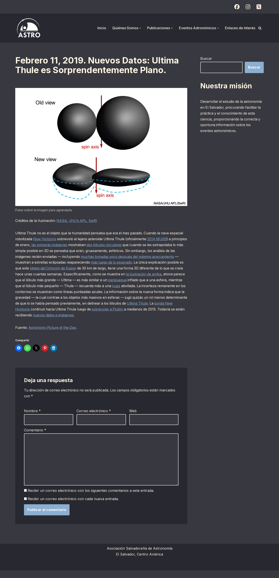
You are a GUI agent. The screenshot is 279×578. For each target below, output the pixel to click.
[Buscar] (260, 28)
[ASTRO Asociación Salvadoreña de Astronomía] (28, 28)
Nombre (32, 418)
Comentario (35, 438)
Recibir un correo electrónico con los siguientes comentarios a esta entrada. (91, 498)
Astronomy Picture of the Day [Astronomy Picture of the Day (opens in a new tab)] (53, 335)
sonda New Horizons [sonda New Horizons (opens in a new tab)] (130, 310)
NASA (63, 221)
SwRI (95, 221)
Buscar (206, 58)
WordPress (69, 572)
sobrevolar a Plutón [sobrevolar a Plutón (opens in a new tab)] (57, 316)
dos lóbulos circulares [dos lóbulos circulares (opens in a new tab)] (140, 245)
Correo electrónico (94, 418)
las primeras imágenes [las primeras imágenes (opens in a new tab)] (83, 245)
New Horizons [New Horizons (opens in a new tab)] (60, 239)
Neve (19, 572)
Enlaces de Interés (240, 28)
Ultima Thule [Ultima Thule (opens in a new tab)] (95, 310)
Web (133, 418)
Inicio (101, 28)
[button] (140, 28)
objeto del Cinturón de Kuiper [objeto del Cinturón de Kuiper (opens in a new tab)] (102, 269)
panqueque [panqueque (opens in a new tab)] (24, 287)
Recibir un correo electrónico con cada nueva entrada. (73, 506)
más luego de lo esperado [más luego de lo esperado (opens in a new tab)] (156, 263)
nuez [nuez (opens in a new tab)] (27, 293)
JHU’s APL (80, 221)
